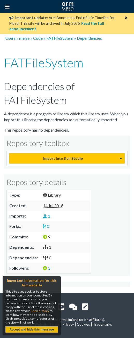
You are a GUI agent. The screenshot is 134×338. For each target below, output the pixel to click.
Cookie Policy (40, 311)
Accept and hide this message (31, 329)
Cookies (83, 324)
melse (24, 38)
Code (38, 38)
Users (10, 38)
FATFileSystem (59, 38)
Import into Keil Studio (63, 158)
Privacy (68, 324)
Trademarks (102, 324)
